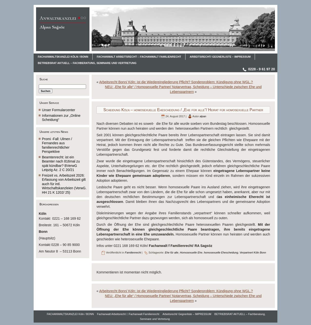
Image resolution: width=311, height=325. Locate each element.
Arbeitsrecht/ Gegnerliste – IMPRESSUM (187, 314)
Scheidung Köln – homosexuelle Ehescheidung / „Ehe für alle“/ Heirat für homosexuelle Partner (183, 110)
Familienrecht (133, 252)
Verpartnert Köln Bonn (253, 252)
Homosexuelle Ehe (191, 252)
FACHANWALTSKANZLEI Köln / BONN (70, 314)
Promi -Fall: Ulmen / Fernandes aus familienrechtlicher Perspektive (57, 145)
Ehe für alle (171, 252)
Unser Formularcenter (58, 110)
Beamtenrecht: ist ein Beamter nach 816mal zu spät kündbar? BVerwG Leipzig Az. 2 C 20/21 (61, 163)
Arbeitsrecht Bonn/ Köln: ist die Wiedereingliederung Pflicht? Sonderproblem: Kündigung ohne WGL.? (176, 82)
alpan (203, 116)
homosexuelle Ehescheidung (221, 252)
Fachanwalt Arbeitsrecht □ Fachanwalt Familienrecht (128, 314)
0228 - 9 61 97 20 (261, 69)
